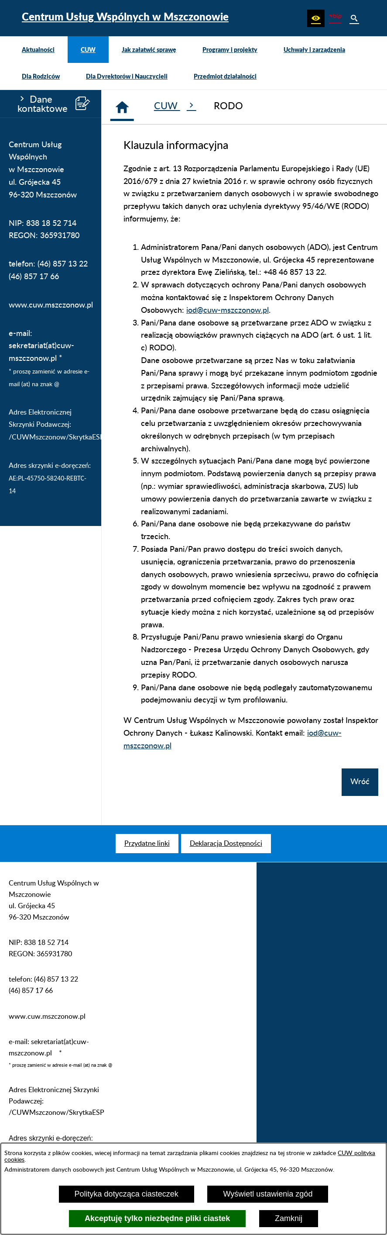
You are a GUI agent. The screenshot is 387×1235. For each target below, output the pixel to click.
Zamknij (288, 1218)
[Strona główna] (122, 107)
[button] (316, 18)
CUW (175, 105)
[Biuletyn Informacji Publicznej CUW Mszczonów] (335, 18)
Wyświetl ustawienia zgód (267, 1194)
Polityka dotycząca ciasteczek (126, 1194)
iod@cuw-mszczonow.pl (227, 311)
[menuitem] (38, 49)
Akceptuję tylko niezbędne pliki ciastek (157, 1218)
